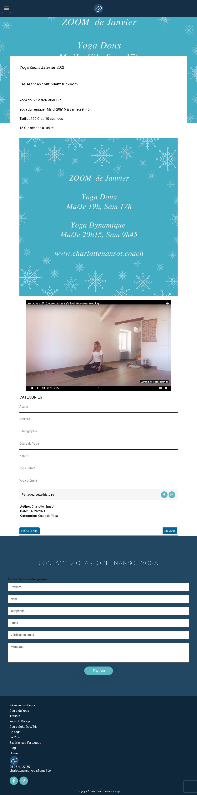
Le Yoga (15, 731)
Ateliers (15, 715)
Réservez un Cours (22, 705)
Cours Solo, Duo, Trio (24, 726)
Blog (13, 747)
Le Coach (16, 737)
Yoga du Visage (20, 721)
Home (14, 753)
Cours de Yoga (48, 515)
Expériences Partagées (25, 742)
